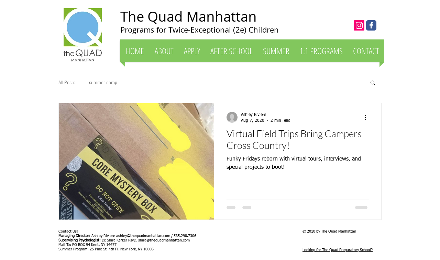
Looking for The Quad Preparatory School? (337, 250)
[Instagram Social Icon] (359, 25)
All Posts (66, 82)
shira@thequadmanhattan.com (164, 240)
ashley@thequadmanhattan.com (143, 236)
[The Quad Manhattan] (371, 25)
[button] (164, 50)
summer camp (103, 82)
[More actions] (368, 117)
